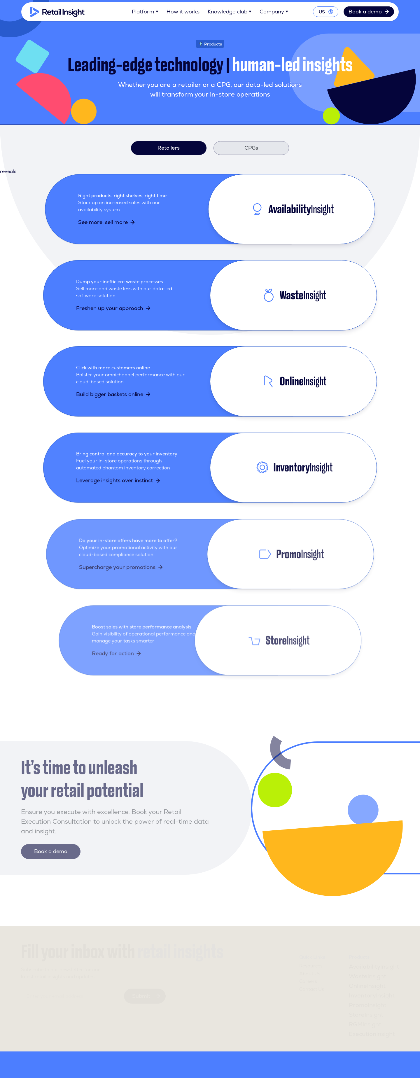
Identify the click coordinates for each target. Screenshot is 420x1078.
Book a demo (369, 11)
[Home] (57, 12)
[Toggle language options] (325, 12)
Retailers (169, 147)
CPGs (251, 147)
